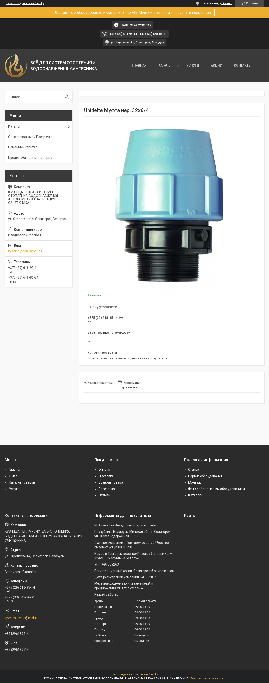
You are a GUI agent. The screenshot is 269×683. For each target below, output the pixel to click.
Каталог (14, 126)
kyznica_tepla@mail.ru (25, 251)
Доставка (106, 476)
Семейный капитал (23, 147)
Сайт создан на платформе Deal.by (134, 674)
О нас (13, 476)
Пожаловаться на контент (207, 678)
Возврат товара (111, 482)
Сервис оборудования (205, 476)
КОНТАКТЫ (242, 65)
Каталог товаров (22, 482)
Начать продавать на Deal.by (25, 3)
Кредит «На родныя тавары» (30, 158)
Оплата (104, 469)
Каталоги (195, 495)
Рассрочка (107, 489)
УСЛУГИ (192, 65)
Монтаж (194, 482)
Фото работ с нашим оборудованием (216, 489)
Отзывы (105, 495)
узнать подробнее (195, 12)
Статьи (193, 469)
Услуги (14, 489)
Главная (15, 469)
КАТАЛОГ (165, 65)
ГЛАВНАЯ (139, 65)
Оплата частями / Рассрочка (30, 137)
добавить (226, 3)
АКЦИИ (216, 65)
